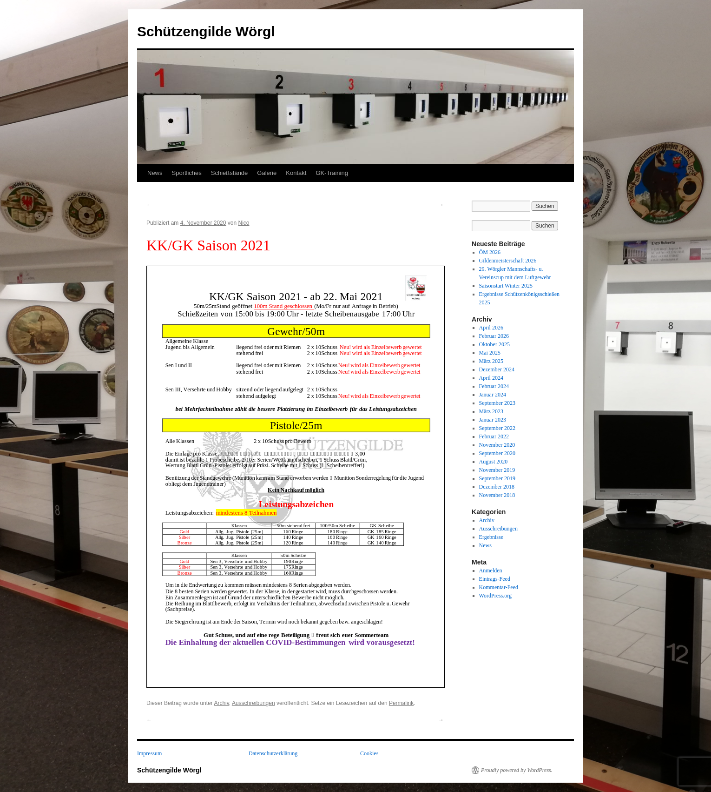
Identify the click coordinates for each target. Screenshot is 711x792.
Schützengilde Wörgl (206, 31)
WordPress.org (495, 595)
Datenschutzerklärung (273, 753)
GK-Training (332, 172)
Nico (243, 223)
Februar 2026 (494, 336)
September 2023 (497, 403)
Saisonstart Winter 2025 (506, 285)
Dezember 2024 (496, 369)
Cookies (369, 753)
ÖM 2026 (489, 252)
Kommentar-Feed (498, 587)
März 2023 (491, 411)
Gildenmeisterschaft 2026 (508, 260)
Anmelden (490, 570)
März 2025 (491, 361)
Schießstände (229, 172)
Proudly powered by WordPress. (517, 770)
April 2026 (491, 327)
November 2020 (497, 445)
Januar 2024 (492, 394)
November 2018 (497, 495)
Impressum (149, 753)
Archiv (221, 703)
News (155, 172)
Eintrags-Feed (494, 579)
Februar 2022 (494, 436)
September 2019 (497, 478)
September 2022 (497, 428)
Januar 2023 (492, 419)
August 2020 (493, 461)
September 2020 (497, 453)
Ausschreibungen (253, 703)
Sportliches (187, 172)
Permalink (401, 703)
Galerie (266, 172)
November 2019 (497, 470)
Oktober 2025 (494, 344)
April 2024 (491, 378)
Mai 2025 (489, 352)
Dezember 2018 (496, 486)
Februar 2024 (494, 386)
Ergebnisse (491, 537)
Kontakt (296, 172)
